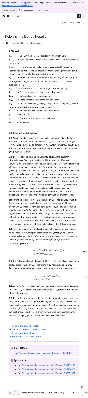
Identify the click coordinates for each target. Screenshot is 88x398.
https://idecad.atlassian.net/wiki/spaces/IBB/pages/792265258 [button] (46, 365)
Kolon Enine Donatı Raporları (25, 333)
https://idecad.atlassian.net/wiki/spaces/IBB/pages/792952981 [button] (46, 373)
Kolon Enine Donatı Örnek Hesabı (27, 336)
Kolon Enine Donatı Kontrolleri (25, 326)
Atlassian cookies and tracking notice (17, 5)
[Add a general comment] (14, 392)
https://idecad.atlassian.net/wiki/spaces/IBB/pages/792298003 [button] (43, 353)
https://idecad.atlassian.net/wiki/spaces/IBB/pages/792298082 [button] (46, 369)
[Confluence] (13, 16)
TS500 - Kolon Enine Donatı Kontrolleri (30, 329)
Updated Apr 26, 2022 (70, 23)
